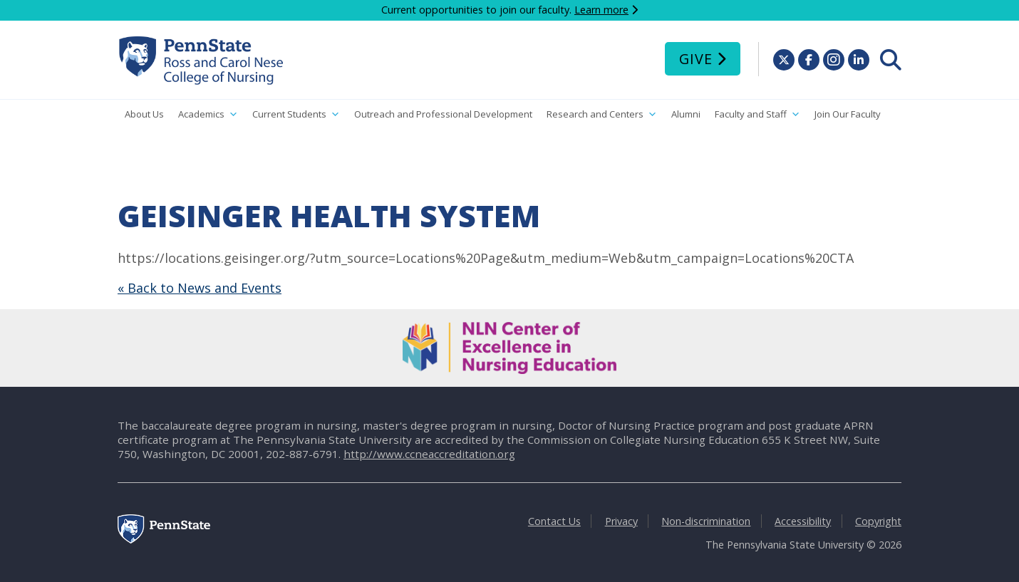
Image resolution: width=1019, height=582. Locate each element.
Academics (208, 114)
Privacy (621, 521)
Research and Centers (602, 114)
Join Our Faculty (847, 114)
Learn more (601, 9)
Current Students (296, 114)
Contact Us (554, 521)
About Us (144, 114)
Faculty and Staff (757, 114)
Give (696, 58)
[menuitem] (890, 60)
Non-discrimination (705, 521)
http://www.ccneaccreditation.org (429, 454)
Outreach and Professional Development (443, 114)
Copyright (878, 521)
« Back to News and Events (199, 287)
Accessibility (803, 521)
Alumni (685, 114)
